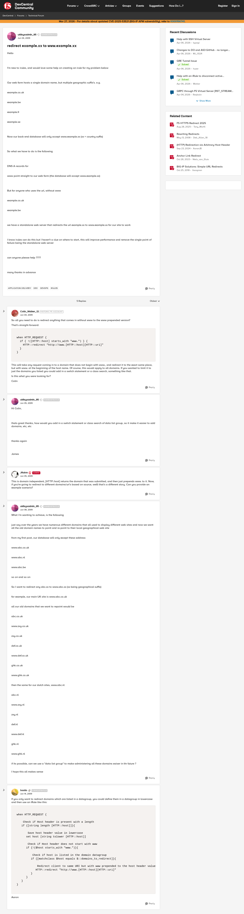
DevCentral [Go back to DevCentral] (8, 15)
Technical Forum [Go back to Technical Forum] (36, 15)
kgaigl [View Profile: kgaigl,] (196, 42)
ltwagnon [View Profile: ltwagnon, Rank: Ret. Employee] (197, 170)
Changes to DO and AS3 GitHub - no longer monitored (202, 50)
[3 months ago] (183, 42)
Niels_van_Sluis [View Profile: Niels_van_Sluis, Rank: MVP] (201, 159)
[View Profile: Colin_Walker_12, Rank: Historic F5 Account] (14, 313)
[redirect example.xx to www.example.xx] (26, 315)
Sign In (236, 5)
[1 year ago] (183, 148)
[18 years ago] (184, 137)
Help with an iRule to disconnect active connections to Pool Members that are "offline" (204, 76)
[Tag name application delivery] (19, 288)
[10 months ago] (184, 127)
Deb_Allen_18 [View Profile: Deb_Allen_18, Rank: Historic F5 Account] (200, 137)
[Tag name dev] (36, 288)
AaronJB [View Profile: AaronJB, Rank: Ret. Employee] (197, 148)
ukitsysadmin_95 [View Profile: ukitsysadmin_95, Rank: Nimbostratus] (27, 34)
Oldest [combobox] (155, 301)
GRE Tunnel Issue (187, 60)
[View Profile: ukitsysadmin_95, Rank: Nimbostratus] (11, 36)
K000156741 (177, 21)
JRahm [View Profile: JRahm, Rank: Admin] (24, 472)
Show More (203, 101)
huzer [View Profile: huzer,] (195, 69)
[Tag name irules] (54, 288)
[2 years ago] (183, 159)
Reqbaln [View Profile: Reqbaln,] (197, 94)
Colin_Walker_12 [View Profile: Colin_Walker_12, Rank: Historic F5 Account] (29, 311)
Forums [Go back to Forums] (20, 15)
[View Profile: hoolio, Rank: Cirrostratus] (14, 792)
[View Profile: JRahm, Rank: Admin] (14, 474)
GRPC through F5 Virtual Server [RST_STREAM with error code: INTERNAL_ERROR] (204, 91)
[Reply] (149, 288)
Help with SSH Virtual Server (193, 39)
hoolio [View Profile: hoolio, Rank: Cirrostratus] (23, 790)
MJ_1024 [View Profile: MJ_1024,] (197, 53)
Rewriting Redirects (188, 134)
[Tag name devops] (44, 288)
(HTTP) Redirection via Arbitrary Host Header (203, 144)
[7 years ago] (183, 170)
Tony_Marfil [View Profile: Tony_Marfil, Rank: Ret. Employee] (199, 127)
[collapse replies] (4, 311)
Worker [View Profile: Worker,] (196, 84)
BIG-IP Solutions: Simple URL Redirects (200, 166)
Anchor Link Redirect (189, 155)
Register (223, 5)
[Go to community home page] (19, 6)
